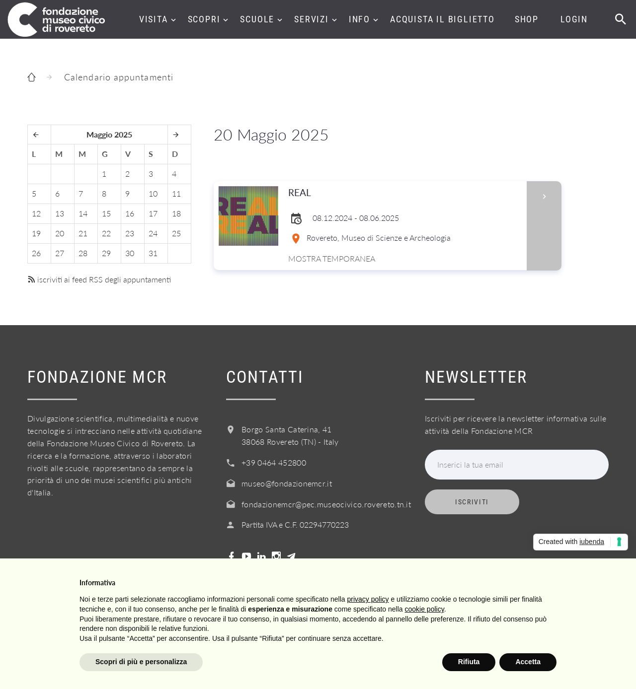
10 (153, 193)
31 (153, 253)
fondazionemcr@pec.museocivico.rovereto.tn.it (326, 504)
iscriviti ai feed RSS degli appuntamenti (99, 279)
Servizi (311, 19)
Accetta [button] (528, 662)
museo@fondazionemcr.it (286, 483)
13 (59, 213)
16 (129, 213)
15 (106, 213)
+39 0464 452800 (273, 462)
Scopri (204, 19)
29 (106, 253)
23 (129, 233)
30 (129, 253)
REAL (404, 193)
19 (36, 233)
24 (153, 233)
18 (176, 213)
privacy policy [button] (368, 599)
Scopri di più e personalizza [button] (141, 662)
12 (36, 213)
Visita (153, 19)
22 (106, 233)
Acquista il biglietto (442, 19)
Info (359, 19)
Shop (527, 19)
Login (574, 19)
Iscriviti (472, 502)
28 (83, 253)
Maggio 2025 (109, 134)
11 (176, 193)
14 (83, 213)
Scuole (257, 19)
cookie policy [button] (424, 609)
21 (83, 233)
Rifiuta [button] (469, 662)
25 (176, 233)
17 (153, 213)
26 (36, 253)
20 (59, 233)
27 (59, 253)
